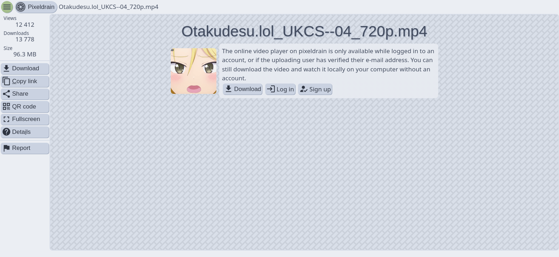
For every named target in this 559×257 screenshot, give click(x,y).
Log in (280, 89)
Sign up (315, 89)
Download (242, 89)
